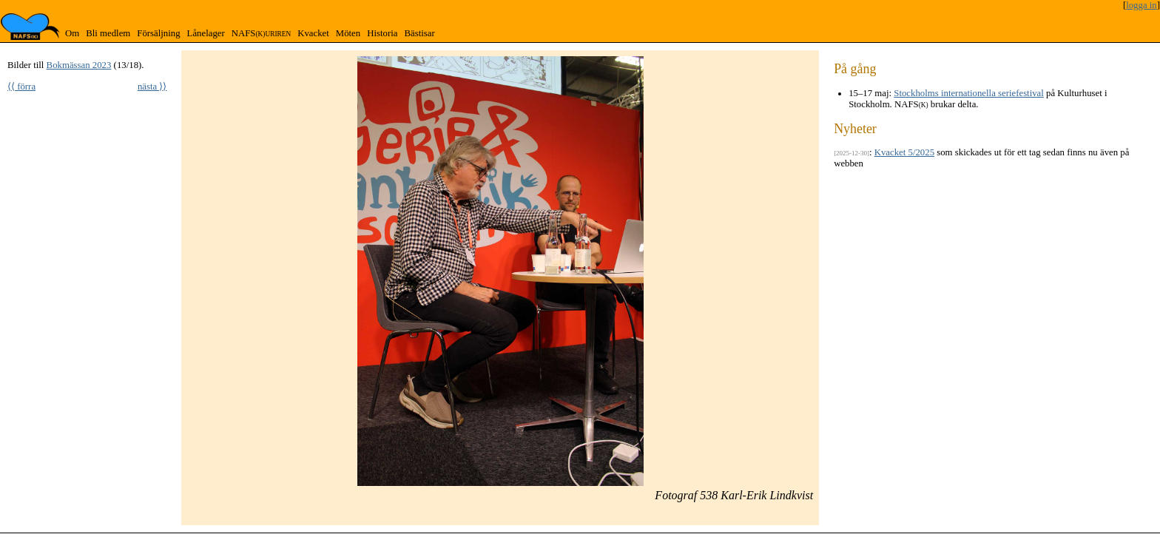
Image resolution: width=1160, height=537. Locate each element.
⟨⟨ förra (21, 86)
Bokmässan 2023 (79, 65)
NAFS (261, 33)
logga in (1141, 5)
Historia (382, 33)
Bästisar (419, 33)
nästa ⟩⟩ (152, 86)
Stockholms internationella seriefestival (969, 93)
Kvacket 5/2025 (904, 152)
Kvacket (313, 33)
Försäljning (158, 33)
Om (72, 33)
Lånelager (206, 33)
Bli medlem (108, 33)
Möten (348, 33)
